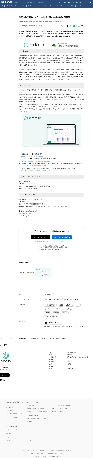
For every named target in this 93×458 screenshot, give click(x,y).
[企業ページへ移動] (5, 357)
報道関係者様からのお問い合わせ (64, 450)
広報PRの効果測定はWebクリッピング (36, 418)
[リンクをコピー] (82, 25)
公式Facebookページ (11, 430)
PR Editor (29, 421)
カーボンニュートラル (51, 309)
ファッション (47, 6)
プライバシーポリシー (32, 450)
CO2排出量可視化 (50, 305)
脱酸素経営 (69, 305)
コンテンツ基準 (44, 450)
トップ (3, 338)
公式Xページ (9, 437)
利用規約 (52, 450)
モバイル (17, 6)
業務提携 (56, 313)
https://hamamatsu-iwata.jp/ (29, 183)
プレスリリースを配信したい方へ (14, 417)
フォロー (5, 375)
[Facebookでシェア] (70, 25)
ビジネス (66, 6)
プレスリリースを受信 (65, 2)
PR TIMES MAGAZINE (32, 415)
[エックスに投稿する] (67, 25)
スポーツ (79, 6)
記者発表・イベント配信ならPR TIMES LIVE (37, 412)
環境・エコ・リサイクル (52, 300)
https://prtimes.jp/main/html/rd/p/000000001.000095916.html (34, 166)
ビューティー (38, 6)
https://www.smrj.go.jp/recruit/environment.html (31, 156)
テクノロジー (9, 6)
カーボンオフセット (67, 309)
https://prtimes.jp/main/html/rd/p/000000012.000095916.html (34, 170)
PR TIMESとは (9, 407)
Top (2, 6)
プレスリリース (11, 338)
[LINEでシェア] (73, 25)
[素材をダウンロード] (79, 25)
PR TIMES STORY (31, 405)
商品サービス (49, 294)
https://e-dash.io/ (26, 201)
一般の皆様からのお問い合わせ (54, 453)
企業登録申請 (77, 2)
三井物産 (47, 313)
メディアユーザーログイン (40, 237)
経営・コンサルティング (70, 300)
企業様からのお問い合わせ (37, 453)
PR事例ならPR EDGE (57, 412)
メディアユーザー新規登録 (61, 237)
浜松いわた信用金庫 (51, 317)
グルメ (73, 6)
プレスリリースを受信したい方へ (14, 414)
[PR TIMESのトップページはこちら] (22, 2)
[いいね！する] (62, 25)
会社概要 (22, 450)
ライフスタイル (57, 6)
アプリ (24, 6)
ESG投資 (64, 313)
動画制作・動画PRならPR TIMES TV (36, 408)
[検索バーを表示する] (90, 2)
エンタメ (30, 6)
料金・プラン (9, 410)
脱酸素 (61, 305)
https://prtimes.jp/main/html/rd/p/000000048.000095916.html (34, 161)
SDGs (77, 305)
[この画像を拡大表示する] (26, 272)
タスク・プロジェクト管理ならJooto (61, 405)
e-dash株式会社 (22, 338)
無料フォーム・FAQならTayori (59, 408)
